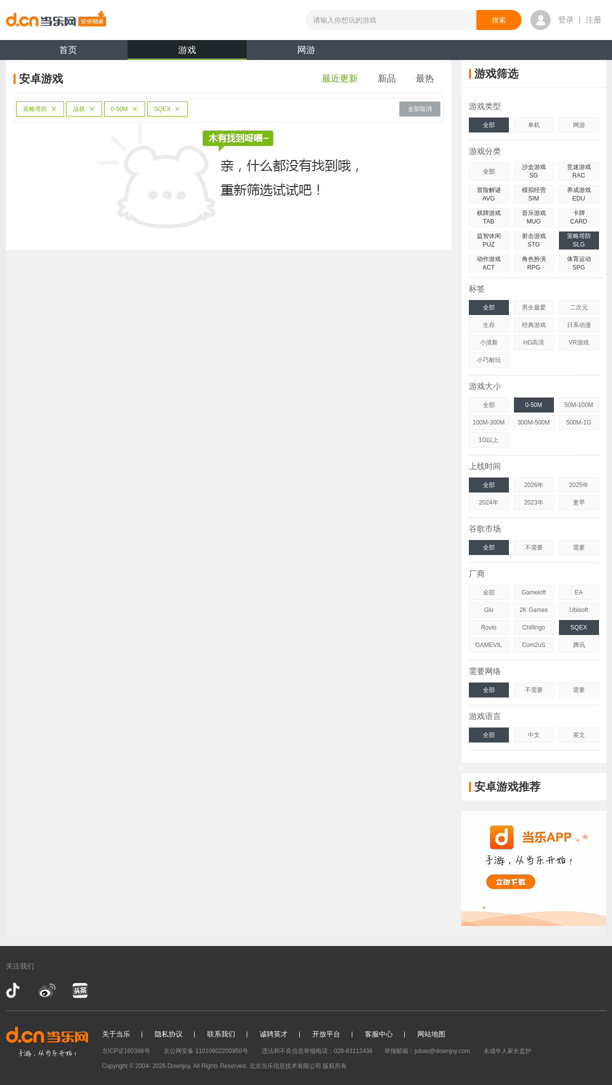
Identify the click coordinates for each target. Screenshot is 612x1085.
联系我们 (221, 1034)
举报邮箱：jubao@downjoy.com (427, 1051)
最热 (425, 79)
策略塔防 (40, 109)
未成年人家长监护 (507, 1051)
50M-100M (578, 405)
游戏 (187, 52)
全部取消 (420, 109)
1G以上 (488, 440)
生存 (489, 325)
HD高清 (533, 342)
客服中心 (379, 1034)
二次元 (579, 307)
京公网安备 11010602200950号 (206, 1051)
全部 (489, 125)
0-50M (124, 109)
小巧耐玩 (489, 360)
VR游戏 (578, 342)
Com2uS (533, 645)
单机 (534, 125)
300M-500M (533, 422)
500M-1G (578, 422)
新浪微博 (47, 990)
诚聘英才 (274, 1034)
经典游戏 (534, 325)
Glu (488, 610)
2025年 (578, 485)
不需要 (534, 547)
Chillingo (533, 627)
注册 (593, 20)
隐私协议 (169, 1034)
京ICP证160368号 (126, 1051)
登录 (566, 20)
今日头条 (80, 990)
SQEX (167, 109)
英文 (579, 735)
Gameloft (533, 592)
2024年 (488, 502)
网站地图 (431, 1034)
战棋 (84, 109)
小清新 (489, 342)
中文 (534, 735)
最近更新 (340, 79)
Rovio (488, 627)
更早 (579, 502)
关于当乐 (116, 1034)
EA (578, 592)
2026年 (533, 485)
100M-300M (488, 422)
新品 (387, 79)
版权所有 (335, 1066)
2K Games (533, 610)
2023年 (533, 502)
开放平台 (326, 1034)
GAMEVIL (488, 645)
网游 (306, 50)
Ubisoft (578, 610)
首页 (68, 50)
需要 (579, 547)
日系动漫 (579, 325)
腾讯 (579, 645)
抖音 (14, 990)
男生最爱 (534, 307)
